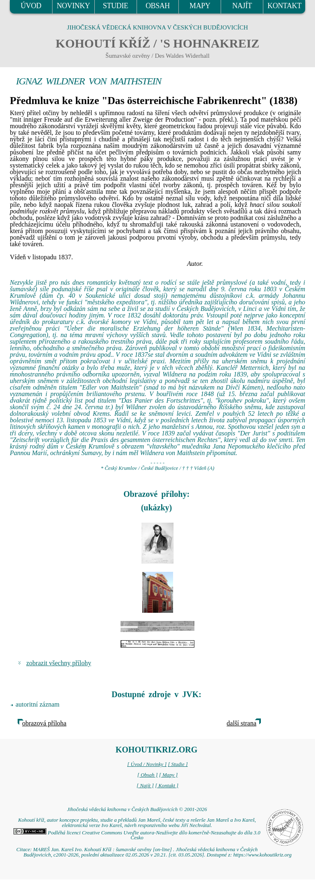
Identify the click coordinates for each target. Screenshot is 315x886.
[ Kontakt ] (166, 786)
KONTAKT (284, 6)
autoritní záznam (37, 704)
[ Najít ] (145, 786)
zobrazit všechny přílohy (58, 662)
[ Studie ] (177, 764)
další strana (241, 723)
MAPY (199, 6)
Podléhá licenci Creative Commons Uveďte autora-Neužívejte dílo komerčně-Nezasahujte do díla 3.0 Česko (137, 835)
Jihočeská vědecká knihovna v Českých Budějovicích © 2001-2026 (137, 809)
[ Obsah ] (147, 775)
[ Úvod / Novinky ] (147, 764)
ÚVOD (31, 6)
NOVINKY (73, 6)
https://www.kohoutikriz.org (262, 855)
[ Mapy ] (168, 775)
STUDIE (115, 6)
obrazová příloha (44, 723)
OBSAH (158, 6)
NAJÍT (242, 6)
